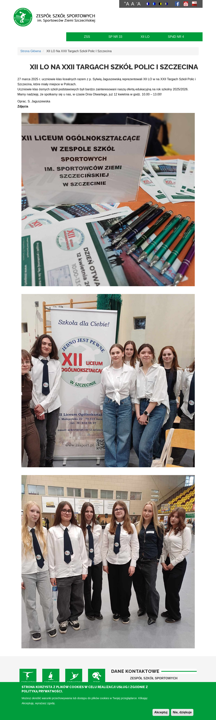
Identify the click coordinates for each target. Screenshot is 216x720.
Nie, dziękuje (182, 715)
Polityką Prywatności (42, 694)
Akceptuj (161, 715)
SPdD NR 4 (176, 36)
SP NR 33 (115, 36)
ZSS (87, 36)
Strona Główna (30, 51)
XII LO (145, 36)
